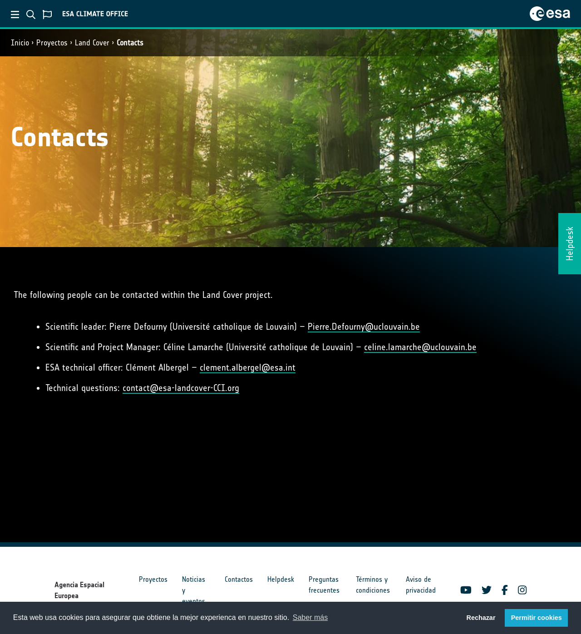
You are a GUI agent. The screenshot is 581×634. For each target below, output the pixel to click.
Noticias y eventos (193, 590)
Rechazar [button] (480, 617)
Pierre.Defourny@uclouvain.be (364, 326)
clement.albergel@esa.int (247, 367)
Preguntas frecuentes (324, 584)
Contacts (130, 42)
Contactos (239, 579)
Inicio (20, 42)
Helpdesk (280, 579)
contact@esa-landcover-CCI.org (181, 387)
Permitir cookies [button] (536, 617)
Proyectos (52, 42)
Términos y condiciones (373, 584)
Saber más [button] (310, 617)
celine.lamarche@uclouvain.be (420, 347)
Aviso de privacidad (421, 584)
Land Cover (92, 42)
